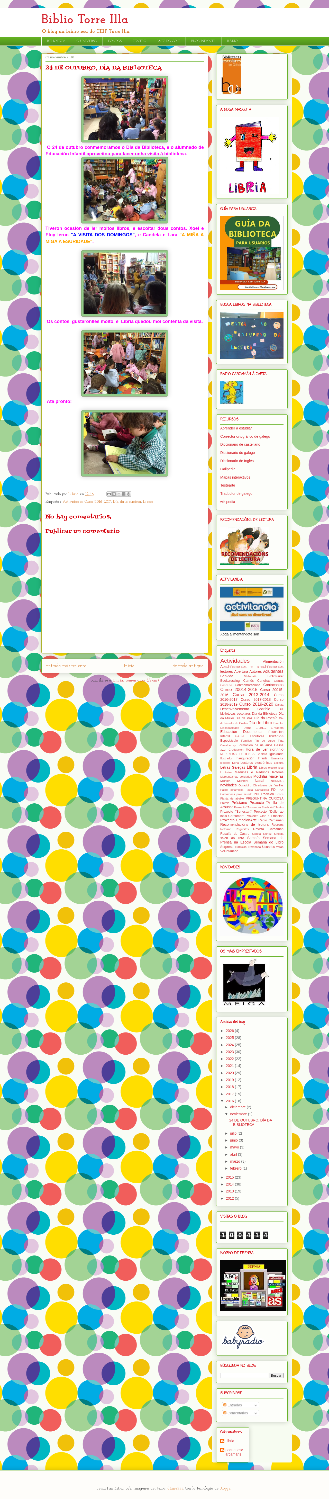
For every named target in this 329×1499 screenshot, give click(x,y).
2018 (230, 1087)
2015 (230, 1177)
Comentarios (235, 1413)
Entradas (232, 1405)
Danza (279, 704)
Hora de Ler (257, 749)
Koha (235, 762)
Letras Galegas (232, 767)
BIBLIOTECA (56, 41)
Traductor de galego (236, 493)
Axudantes (273, 671)
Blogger (226, 1489)
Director (278, 723)
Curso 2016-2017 (98, 502)
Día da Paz (243, 718)
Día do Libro (260, 722)
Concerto (226, 685)
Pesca (280, 794)
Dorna (247, 727)
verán (280, 846)
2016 (230, 1101)
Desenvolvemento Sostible (245, 709)
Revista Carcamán (268, 829)
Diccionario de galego (237, 453)
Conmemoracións (247, 685)
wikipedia (227, 502)
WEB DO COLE (168, 41)
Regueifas (242, 829)
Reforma (225, 829)
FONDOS (115, 41)
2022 (230, 1059)
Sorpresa (226, 847)
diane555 (175, 1489)
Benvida (226, 676)
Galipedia (227, 469)
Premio (224, 802)
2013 (230, 1191)
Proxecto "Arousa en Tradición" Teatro (259, 807)
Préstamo (239, 803)
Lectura (279, 762)
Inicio (129, 665)
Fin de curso (265, 740)
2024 (230, 1045)
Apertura (241, 671)
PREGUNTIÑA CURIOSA (265, 798)
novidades (228, 785)
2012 (230, 1198)
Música (225, 781)
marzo (235, 1161)
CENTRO (139, 41)
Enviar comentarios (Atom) (136, 681)
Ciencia (279, 680)
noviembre (239, 1114)
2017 (230, 1094)
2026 (230, 1031)
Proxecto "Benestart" (236, 811)
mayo (235, 1147)
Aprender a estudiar (236, 428)
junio (234, 1140)
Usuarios (268, 847)
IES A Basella (256, 754)
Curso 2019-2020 (256, 704)
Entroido (240, 736)
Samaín (253, 838)
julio (233, 1133)
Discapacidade (229, 727)
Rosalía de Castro (234, 834)
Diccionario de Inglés (237, 461)
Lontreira (226, 772)
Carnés (248, 681)
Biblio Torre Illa (85, 19)
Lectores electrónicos (256, 763)
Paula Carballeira (257, 789)
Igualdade (276, 754)
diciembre (238, 1107)
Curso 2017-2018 (256, 699)
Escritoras (257, 736)
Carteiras (263, 681)
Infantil (262, 758)
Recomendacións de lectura (244, 824)
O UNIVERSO (87, 41)
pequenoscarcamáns (234, 1452)
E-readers (277, 727)
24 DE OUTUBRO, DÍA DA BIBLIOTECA (250, 1122)
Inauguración (245, 758)
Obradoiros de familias (268, 785)
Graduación (236, 749)
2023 (230, 1052)
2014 (230, 1184)
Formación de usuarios (254, 745)
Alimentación (273, 661)
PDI (274, 790)
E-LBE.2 (261, 727)
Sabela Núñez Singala (268, 833)
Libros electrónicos (271, 767)
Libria (148, 502)
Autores (255, 671)
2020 (230, 1073)
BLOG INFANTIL (203, 41)
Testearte (227, 485)
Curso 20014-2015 (239, 689)
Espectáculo (229, 740)
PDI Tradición (264, 794)
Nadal (259, 781)
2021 (230, 1066)
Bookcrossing (230, 681)
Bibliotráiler (276, 676)
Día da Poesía (265, 718)
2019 (230, 1080)
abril (234, 1154)
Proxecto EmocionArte (238, 820)
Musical (242, 781)
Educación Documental (241, 732)
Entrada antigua (188, 665)
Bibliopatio (250, 676)
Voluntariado (229, 851)
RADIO (232, 41)
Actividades (73, 502)
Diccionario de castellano (240, 444)
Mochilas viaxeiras (268, 776)
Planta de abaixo (232, 798)
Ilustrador (226, 758)
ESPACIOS (276, 736)
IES (241, 754)
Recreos (277, 825)
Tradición (241, 846)
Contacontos (273, 685)
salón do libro (232, 838)
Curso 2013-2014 (251, 694)
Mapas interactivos (235, 477)
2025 (230, 1038)
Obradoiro (245, 785)
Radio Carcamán (271, 820)
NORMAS (277, 781)
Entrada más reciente (65, 665)
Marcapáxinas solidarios (236, 776)
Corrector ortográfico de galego (245, 436)
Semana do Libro (268, 842)
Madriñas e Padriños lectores (259, 772)
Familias (246, 740)
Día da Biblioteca (127, 502)
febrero (236, 1168)
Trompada (254, 846)
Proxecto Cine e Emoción (265, 816)
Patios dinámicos (231, 789)
